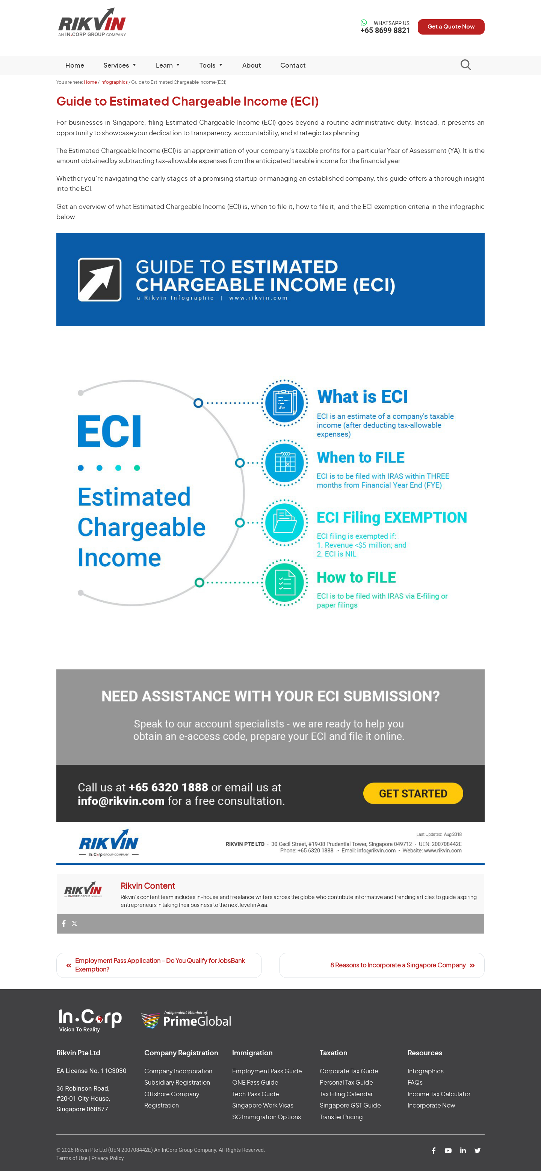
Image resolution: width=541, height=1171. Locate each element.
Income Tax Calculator (439, 1094)
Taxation (334, 1053)
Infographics (426, 1071)
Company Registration (181, 1053)
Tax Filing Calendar (346, 1094)
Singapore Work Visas (262, 1106)
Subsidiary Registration (177, 1083)
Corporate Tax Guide (349, 1071)
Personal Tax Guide (346, 1083)
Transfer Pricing (341, 1117)
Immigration (252, 1053)
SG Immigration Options (266, 1117)
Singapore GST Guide (350, 1106)
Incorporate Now (431, 1106)
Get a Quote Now (448, 27)
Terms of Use (72, 1158)
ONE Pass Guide (255, 1083)
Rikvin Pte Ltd (105, 22)
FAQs (415, 1083)
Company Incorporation (178, 1071)
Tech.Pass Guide (255, 1094)
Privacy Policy (107, 1158)
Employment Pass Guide (267, 1071)
